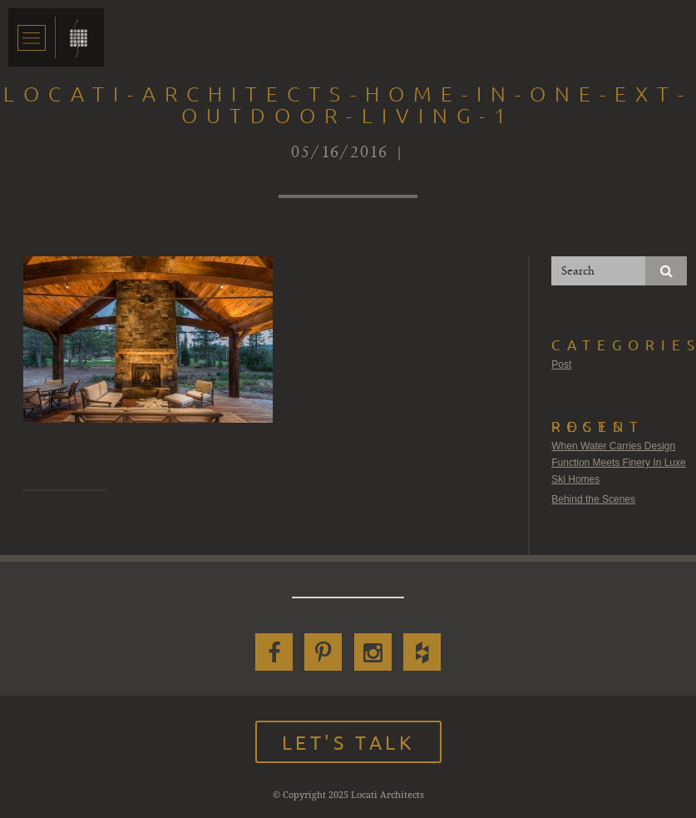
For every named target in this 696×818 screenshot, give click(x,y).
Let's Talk (348, 742)
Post (561, 364)
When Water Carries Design (613, 446)
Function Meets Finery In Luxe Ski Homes (618, 471)
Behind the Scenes (593, 499)
